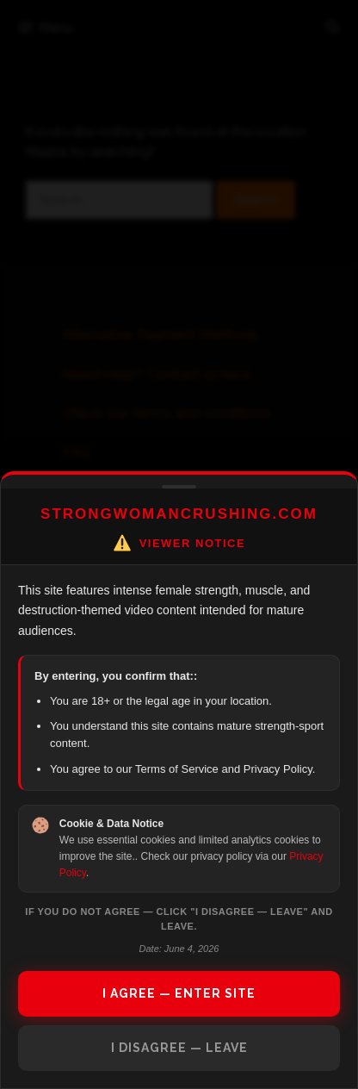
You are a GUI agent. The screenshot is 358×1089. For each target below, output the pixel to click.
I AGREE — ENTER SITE (179, 993)
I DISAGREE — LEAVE (179, 1048)
